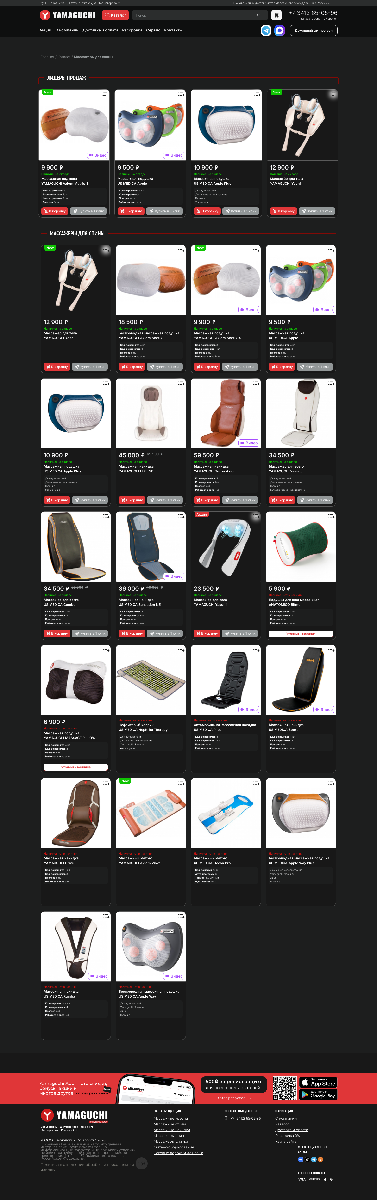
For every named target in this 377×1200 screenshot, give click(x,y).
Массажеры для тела (172, 1135)
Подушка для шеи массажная (294, 600)
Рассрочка (132, 30)
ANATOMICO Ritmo (285, 604)
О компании (67, 30)
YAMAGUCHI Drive (59, 863)
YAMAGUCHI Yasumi (210, 604)
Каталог (282, 1124)
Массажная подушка (59, 179)
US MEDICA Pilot (207, 730)
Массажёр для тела (286, 179)
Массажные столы (170, 1124)
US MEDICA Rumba (59, 996)
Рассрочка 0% (287, 1135)
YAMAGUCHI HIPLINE (136, 471)
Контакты (173, 30)
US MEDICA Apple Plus (212, 183)
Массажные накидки (172, 1130)
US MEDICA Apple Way (137, 996)
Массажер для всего (286, 466)
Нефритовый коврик (136, 725)
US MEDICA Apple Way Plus (291, 863)
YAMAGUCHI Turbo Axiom (215, 471)
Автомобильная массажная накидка (225, 725)
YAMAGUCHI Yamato (286, 471)
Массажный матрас (136, 858)
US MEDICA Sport (283, 730)
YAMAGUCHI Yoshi (285, 183)
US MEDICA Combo (59, 604)
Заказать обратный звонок (319, 18)
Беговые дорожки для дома (178, 1153)
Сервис (153, 30)
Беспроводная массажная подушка (149, 333)
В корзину (55, 211)
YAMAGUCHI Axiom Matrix (140, 338)
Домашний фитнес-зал (314, 30)
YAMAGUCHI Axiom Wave (140, 863)
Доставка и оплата (100, 30)
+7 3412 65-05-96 (313, 13)
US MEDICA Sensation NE (140, 604)
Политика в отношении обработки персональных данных (87, 1167)
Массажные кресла (171, 1118)
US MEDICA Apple (132, 183)
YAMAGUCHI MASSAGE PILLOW (69, 738)
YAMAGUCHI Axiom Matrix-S (65, 183)
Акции (45, 30)
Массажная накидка (136, 466)
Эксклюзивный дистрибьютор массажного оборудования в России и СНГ (284, 3)
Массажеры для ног (171, 1141)
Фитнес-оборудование (174, 1147)
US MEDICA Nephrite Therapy (143, 730)
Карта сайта (285, 1141)
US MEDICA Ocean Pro (212, 863)
